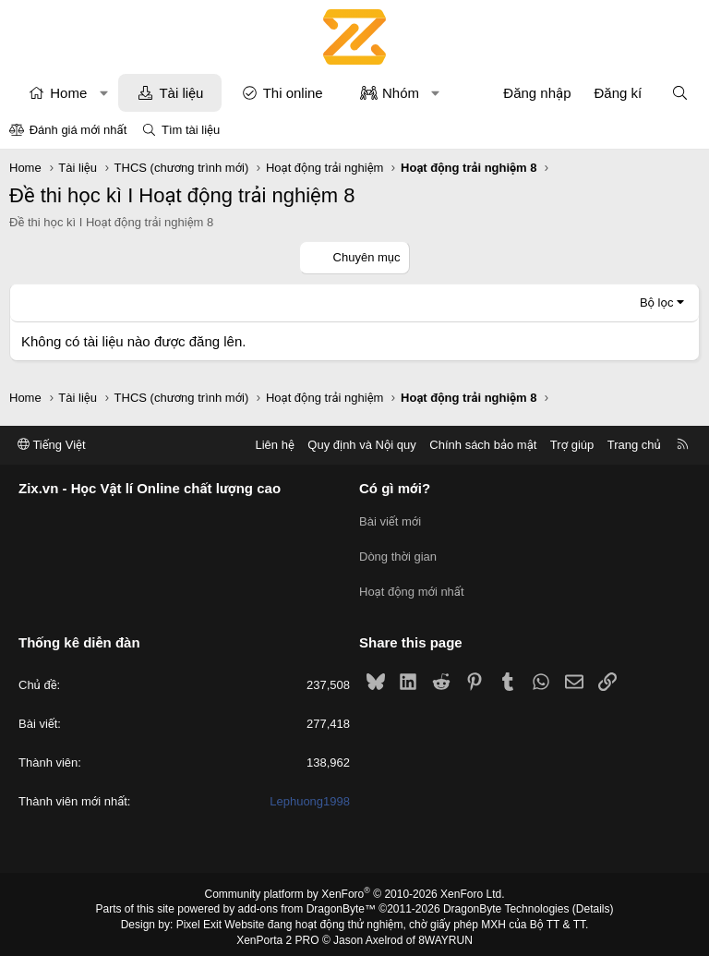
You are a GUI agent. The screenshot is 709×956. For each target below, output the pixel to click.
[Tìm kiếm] (680, 93)
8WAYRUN (445, 933)
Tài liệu (181, 93)
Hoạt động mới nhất (411, 587)
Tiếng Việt (52, 445)
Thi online (293, 93)
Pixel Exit (199, 918)
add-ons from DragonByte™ (307, 903)
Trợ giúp (572, 445)
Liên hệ (274, 445)
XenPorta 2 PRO (277, 933)
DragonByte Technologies (506, 903)
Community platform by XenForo (355, 887)
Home (68, 93)
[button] (104, 93)
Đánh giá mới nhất (78, 130)
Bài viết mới (390, 520)
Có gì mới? (394, 489)
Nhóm (400, 93)
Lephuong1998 (310, 796)
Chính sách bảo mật (482, 445)
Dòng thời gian (398, 554)
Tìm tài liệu (191, 130)
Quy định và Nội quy (361, 445)
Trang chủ (634, 445)
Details (593, 903)
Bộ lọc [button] (657, 302)
